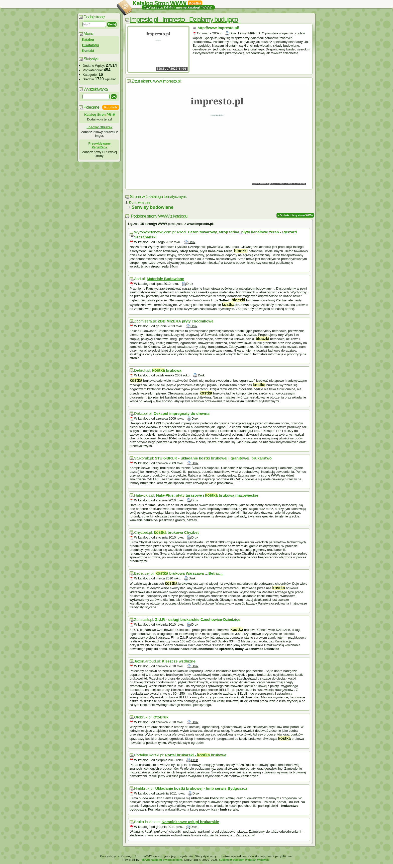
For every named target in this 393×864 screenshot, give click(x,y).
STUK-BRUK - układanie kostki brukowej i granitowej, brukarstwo (213, 458)
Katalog (88, 39)
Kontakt (88, 50)
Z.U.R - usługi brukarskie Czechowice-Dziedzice (197, 619)
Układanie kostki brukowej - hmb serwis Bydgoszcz (201, 788)
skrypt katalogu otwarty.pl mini (162, 859)
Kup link (110, 107)
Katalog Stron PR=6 (99, 114)
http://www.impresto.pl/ (218, 28)
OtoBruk (160, 717)
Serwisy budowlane (152, 207)
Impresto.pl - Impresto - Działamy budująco (184, 19)
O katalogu (90, 45)
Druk (233, 33)
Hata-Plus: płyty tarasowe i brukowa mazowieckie (207, 495)
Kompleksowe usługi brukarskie (190, 822)
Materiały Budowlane (165, 279)
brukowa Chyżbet (176, 532)
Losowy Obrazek (99, 127)
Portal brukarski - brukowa (195, 755)
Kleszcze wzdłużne (178, 661)
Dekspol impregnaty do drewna (182, 413)
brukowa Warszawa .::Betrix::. (189, 573)
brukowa (166, 370)
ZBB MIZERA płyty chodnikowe (186, 321)
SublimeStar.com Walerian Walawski (244, 859)
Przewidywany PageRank (99, 145)
